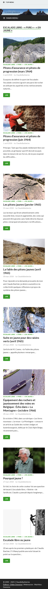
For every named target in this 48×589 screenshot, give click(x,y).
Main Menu (12, 18)
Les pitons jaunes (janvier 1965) (22, 204)
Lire (6, 95)
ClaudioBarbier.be (23, 75)
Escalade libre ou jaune (16, 540)
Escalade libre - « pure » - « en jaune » (18, 64)
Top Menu (10, 2)
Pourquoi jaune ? (13, 478)
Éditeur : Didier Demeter (12, 584)
